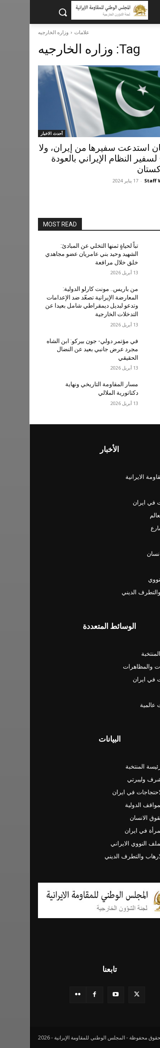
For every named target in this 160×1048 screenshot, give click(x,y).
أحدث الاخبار (22, 133)
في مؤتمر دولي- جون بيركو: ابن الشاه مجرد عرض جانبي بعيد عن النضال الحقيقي (63, 349)
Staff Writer (129, 180)
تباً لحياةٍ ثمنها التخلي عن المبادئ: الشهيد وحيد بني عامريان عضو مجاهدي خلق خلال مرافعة (62, 254)
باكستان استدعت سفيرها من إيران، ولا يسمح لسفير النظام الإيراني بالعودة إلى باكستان (80, 158)
